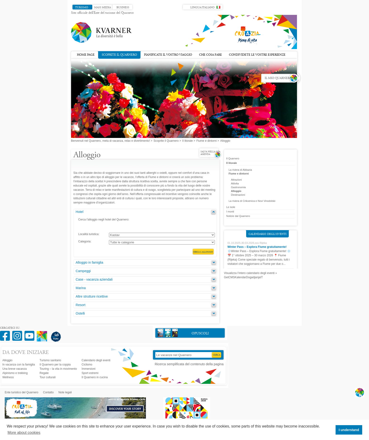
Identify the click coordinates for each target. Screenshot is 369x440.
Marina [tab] (81, 288)
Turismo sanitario (50, 360)
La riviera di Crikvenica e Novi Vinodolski (252, 200)
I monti (230, 211)
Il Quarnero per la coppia (55, 364)
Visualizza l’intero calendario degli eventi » (250, 273)
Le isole (230, 207)
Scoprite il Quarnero (119, 54)
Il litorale (187, 140)
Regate (44, 373)
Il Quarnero (232, 158)
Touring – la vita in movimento (58, 368)
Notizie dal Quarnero (238, 216)
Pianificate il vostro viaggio (168, 55)
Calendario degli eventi (267, 234)
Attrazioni (236, 179)
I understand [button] (349, 430)
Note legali (65, 392)
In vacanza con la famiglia (18, 364)
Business (122, 7)
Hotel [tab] (80, 212)
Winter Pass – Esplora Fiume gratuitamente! (257, 247)
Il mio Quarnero (278, 78)
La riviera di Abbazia (240, 169)
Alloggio (236, 191)
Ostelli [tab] (80, 313)
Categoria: (84, 241)
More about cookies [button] (24, 433)
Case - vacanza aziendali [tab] (94, 279)
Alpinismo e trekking (15, 373)
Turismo (81, 7)
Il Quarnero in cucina (95, 377)
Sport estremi (90, 373)
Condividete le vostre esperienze (257, 55)
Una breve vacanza (14, 368)
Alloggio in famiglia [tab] (89, 262)
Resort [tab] (80, 305)
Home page (86, 55)
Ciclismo (87, 364)
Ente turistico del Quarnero (21, 392)
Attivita (235, 183)
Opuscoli (183, 333)
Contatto (48, 392)
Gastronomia (238, 187)
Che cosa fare (210, 55)
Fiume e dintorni (206, 140)
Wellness (8, 377)
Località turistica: (88, 234)
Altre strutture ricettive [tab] (92, 296)
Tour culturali (48, 377)
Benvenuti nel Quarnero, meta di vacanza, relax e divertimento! (110, 140)
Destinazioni (238, 194)
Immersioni (89, 368)
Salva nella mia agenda (210, 153)
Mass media (102, 7)
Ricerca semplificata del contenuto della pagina (189, 364)
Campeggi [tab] (83, 271)
